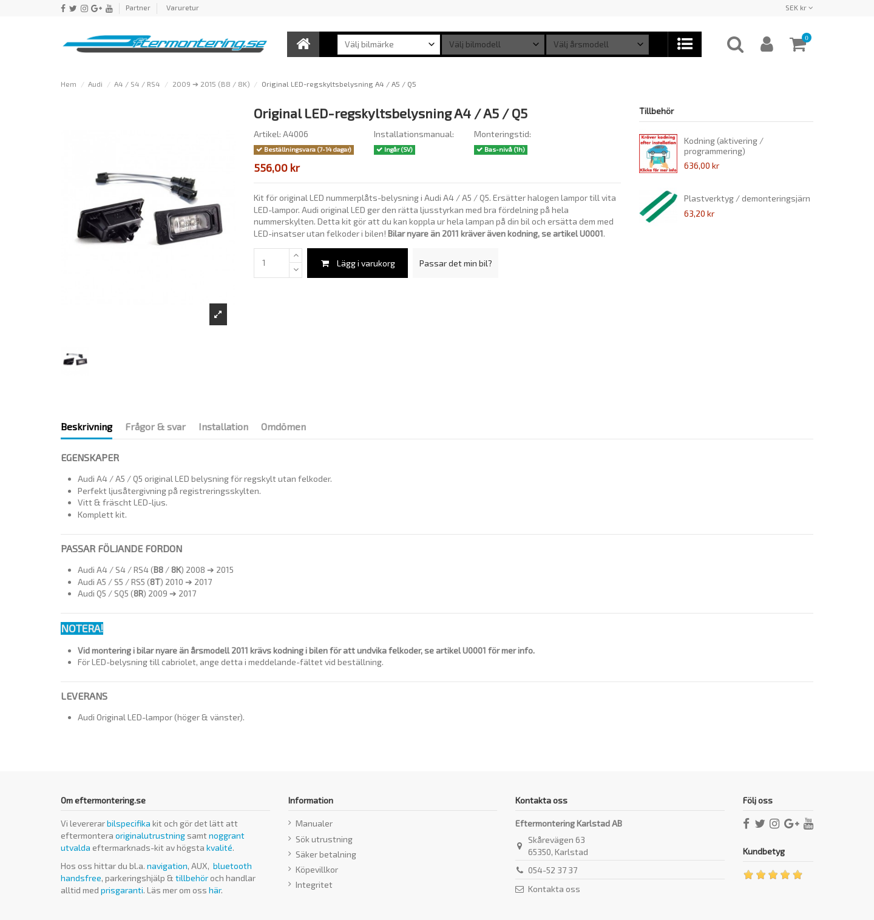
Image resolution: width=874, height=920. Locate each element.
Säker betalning (326, 854)
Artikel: (267, 134)
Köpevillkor (317, 869)
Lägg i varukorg (357, 263)
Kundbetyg (764, 851)
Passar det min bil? (455, 263)
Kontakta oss (554, 889)
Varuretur (182, 7)
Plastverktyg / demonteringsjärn (747, 198)
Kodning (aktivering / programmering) (724, 145)
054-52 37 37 (552, 870)
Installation (223, 426)
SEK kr (799, 7)
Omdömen (283, 426)
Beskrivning (86, 426)
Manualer (314, 823)
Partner (138, 7)
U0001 (591, 233)
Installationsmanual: (414, 134)
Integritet (314, 884)
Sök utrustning (324, 839)
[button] (684, 44)
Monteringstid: (502, 134)
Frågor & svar (155, 426)
